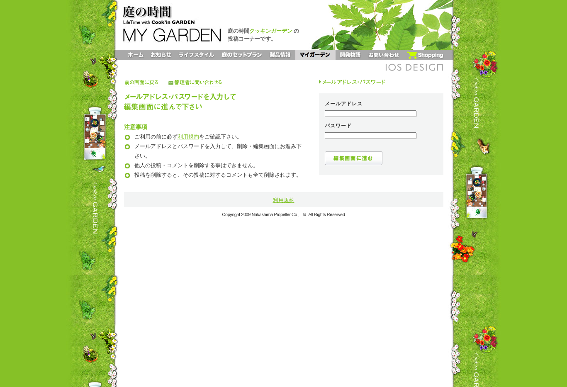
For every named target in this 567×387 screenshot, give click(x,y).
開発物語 (350, 55)
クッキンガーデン (270, 31)
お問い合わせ (384, 55)
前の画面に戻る (141, 83)
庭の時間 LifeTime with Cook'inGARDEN (165, 12)
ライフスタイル (196, 55)
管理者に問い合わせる (195, 83)
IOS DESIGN (414, 67)
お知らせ (161, 55)
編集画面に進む (354, 158)
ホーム (135, 55)
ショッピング (425, 55)
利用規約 (188, 137)
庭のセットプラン (242, 55)
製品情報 (280, 55)
